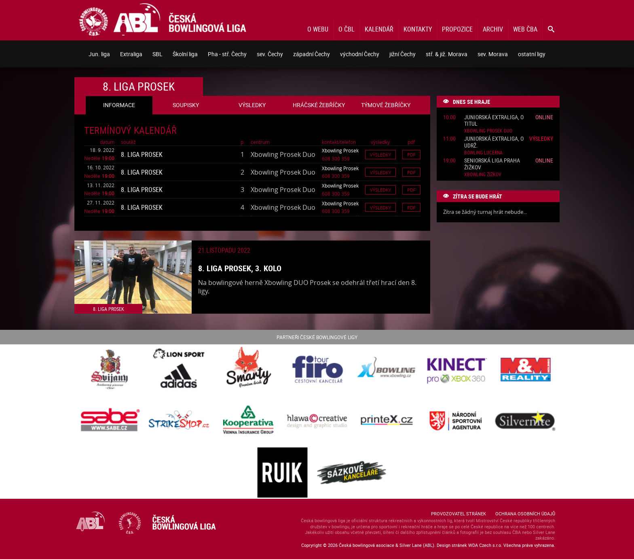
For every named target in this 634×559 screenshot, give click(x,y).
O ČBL (346, 29)
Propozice (457, 29)
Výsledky (380, 155)
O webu (317, 29)
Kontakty (418, 29)
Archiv (493, 29)
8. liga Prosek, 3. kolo (239, 268)
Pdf (411, 155)
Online (544, 117)
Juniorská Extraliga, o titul (494, 121)
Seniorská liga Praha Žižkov (492, 164)
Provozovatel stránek (458, 513)
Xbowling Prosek (340, 150)
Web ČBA (525, 29)
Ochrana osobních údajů (525, 513)
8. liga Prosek (142, 154)
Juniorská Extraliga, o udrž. (494, 142)
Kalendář (379, 29)
